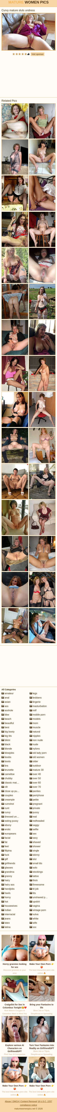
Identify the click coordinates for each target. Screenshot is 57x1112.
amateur (8, 693)
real (33, 816)
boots (6, 761)
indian (6, 910)
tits (33, 893)
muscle (35, 727)
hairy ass (8, 884)
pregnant (36, 804)
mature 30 (37, 770)
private (35, 808)
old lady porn (38, 753)
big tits (7, 736)
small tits (36, 863)
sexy (34, 838)
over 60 (35, 782)
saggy (34, 825)
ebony (6, 825)
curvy (6, 812)
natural (35, 731)
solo (33, 867)
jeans (6, 918)
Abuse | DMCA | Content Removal (21, 1101)
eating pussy (10, 821)
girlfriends (8, 863)
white (34, 918)
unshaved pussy (40, 897)
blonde (7, 748)
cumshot (8, 804)
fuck (5, 855)
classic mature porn (14, 782)
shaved (35, 842)
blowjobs (8, 753)
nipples (35, 736)
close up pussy (11, 791)
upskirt (35, 901)
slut (33, 859)
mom (34, 723)
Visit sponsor (37, 54)
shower (35, 846)
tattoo (34, 876)
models (35, 719)
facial (6, 838)
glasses (7, 867)
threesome (37, 884)
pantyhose (37, 795)
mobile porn (37, 714)
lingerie (35, 702)
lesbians (36, 697)
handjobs (8, 889)
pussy (34, 812)
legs (33, 693)
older (34, 761)
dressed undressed (13, 816)
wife (33, 923)
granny (7, 876)
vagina (35, 906)
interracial (8, 914)
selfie (34, 829)
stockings (36, 872)
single (34, 850)
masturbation (38, 706)
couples (7, 795)
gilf (5, 859)
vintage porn (38, 910)
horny (6, 897)
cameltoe (8, 774)
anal (5, 697)
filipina (7, 850)
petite (34, 799)
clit (5, 787)
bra (5, 765)
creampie (8, 799)
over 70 (35, 787)
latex (6, 923)
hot (5, 901)
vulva (34, 914)
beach (6, 719)
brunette (8, 770)
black (6, 744)
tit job (34, 889)
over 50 (35, 778)
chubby (7, 778)
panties (35, 791)
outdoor (35, 765)
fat (4, 842)
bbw (5, 714)
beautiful (8, 723)
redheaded (37, 821)
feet (5, 846)
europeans (9, 833)
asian (6, 702)
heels (6, 893)
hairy (6, 880)
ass (5, 706)
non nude (36, 740)
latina (6, 927)
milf (33, 710)
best (5, 727)
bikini (6, 740)
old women (37, 757)
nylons (35, 748)
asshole (7, 710)
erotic (6, 829)
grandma (8, 872)
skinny (35, 855)
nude (34, 744)
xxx (33, 927)
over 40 (35, 774)
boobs (6, 757)
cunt (5, 808)
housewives (9, 906)
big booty (8, 731)
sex (33, 833)
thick (34, 880)
